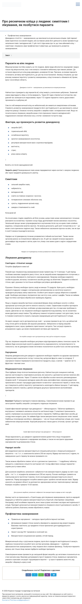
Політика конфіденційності (19, 600)
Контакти (5, 600)
